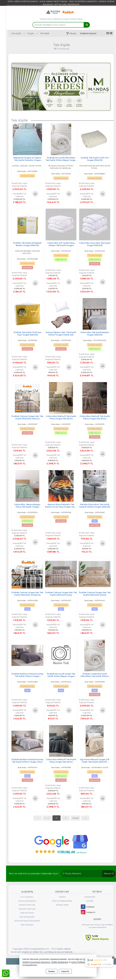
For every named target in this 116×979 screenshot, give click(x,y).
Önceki (47, 818)
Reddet (51, 971)
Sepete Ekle (35, 194)
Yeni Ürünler (27, 925)
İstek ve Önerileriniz (62, 901)
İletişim (89, 901)
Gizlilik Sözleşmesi (27, 901)
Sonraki (75, 818)
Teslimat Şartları (26, 909)
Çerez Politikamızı (79, 962)
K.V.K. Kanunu (27, 897)
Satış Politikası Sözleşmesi (27, 921)
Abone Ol (109, 873)
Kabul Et (65, 971)
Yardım (62, 897)
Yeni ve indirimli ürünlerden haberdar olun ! (34, 873)
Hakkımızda (89, 897)
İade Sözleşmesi (26, 917)
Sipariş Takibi (62, 905)
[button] (71, 33)
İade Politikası (27, 913)
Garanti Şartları (27, 905)
